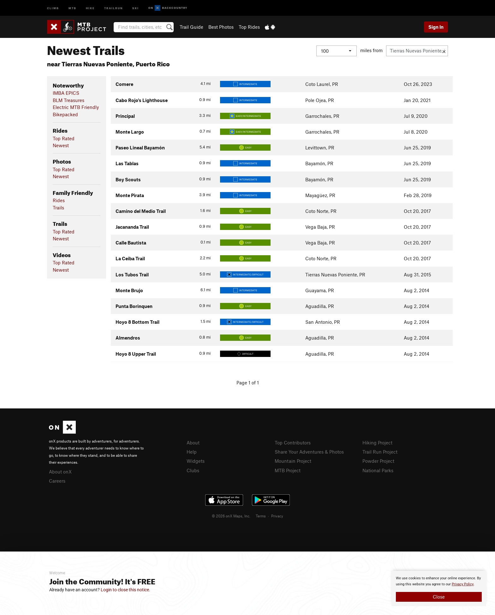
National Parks (377, 470)
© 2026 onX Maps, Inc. (231, 516)
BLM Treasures (68, 100)
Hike (90, 8)
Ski (135, 8)
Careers (57, 481)
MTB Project (288, 470)
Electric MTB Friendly (76, 107)
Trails (58, 207)
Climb (53, 8)
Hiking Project (377, 442)
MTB (72, 8)
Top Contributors (293, 442)
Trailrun (113, 8)
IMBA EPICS (66, 93)
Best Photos (221, 27)
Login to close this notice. (125, 589)
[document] (439, 588)
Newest (61, 145)
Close (439, 597)
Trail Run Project (379, 452)
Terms (261, 516)
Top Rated (64, 138)
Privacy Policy (463, 584)
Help (192, 452)
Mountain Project (293, 461)
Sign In (436, 27)
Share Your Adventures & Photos (309, 452)
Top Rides (249, 27)
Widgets (196, 461)
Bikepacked (65, 114)
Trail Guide (191, 27)
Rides (59, 200)
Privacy (277, 516)
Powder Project (378, 461)
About (193, 442)
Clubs (193, 470)
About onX (60, 471)
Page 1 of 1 (247, 382)
